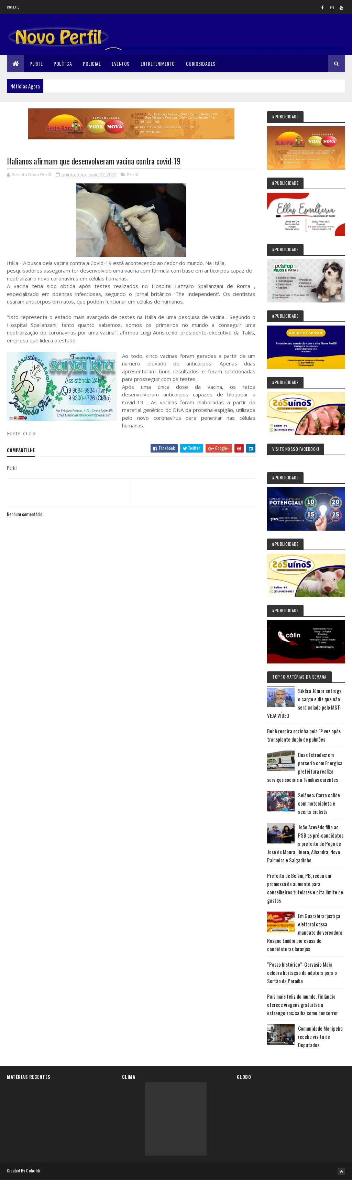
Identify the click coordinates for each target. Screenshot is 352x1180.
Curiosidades (201, 63)
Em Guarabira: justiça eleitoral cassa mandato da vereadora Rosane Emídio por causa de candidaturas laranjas (304, 932)
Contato (13, 7)
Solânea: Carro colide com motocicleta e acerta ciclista (319, 803)
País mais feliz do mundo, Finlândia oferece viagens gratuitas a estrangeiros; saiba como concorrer (302, 1004)
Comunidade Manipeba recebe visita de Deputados (320, 1036)
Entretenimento (158, 63)
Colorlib (33, 1170)
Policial (92, 63)
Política (63, 63)
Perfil (36, 63)
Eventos (121, 63)
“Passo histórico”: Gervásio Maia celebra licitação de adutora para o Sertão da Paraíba (302, 972)
